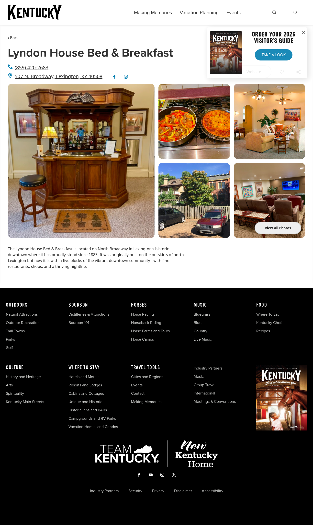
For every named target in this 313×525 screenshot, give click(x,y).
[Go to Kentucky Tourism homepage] (35, 12)
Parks (10, 339)
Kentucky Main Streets (25, 401)
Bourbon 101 (78, 322)
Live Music (203, 339)
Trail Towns (15, 331)
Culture (15, 367)
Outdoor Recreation (23, 322)
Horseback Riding (146, 322)
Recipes (263, 331)
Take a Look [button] (274, 55)
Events (233, 12)
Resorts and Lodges (85, 385)
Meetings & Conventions (215, 401)
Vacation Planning (199, 12)
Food (261, 305)
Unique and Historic (85, 401)
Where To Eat (267, 314)
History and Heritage (24, 376)
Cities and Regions (147, 376)
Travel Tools (145, 367)
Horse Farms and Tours (150, 331)
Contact (138, 393)
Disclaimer (183, 491)
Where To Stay (84, 367)
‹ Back (13, 37)
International (204, 393)
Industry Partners (208, 368)
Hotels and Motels (83, 376)
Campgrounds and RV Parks (92, 418)
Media (199, 376)
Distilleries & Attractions (88, 314)
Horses (139, 305)
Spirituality (15, 393)
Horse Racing (142, 314)
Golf (9, 347)
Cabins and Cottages (86, 393)
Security (135, 491)
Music (200, 305)
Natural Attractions (22, 314)
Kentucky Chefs (269, 322)
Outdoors (16, 305)
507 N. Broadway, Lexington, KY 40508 (58, 76)
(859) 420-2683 (31, 67)
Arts (9, 385)
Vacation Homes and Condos (93, 426)
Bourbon (78, 305)
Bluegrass (202, 314)
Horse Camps (142, 339)
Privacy (158, 491)
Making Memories (153, 12)
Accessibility (212, 491)
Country (200, 331)
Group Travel (204, 384)
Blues (198, 322)
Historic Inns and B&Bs (87, 410)
